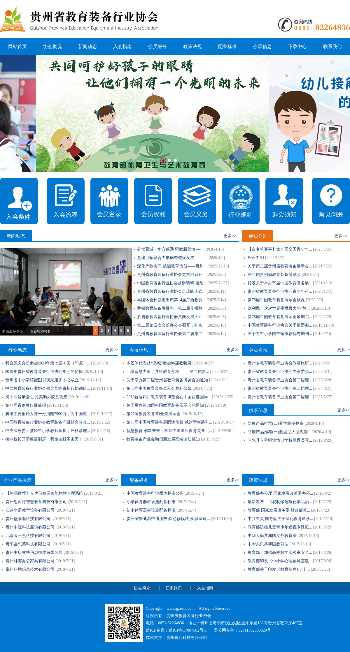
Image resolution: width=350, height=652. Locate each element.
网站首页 (17, 46)
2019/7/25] (323, 502)
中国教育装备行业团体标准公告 (155, 493)
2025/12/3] (217, 274)
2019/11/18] (102, 388)
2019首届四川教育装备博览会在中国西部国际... (168, 397)
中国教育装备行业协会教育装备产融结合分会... (47, 422)
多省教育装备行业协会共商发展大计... (171, 317)
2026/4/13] (215, 249)
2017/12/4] (187, 502)
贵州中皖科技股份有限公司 (30, 527)
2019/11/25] (223, 397)
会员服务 (157, 46)
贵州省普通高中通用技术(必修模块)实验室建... (168, 519)
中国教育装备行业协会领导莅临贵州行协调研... (47, 388)
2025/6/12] (217, 334)
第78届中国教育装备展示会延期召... (280, 317)
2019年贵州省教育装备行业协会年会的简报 (44, 371)
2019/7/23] (321, 510)
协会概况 (52, 46)
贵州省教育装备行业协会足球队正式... (171, 291)
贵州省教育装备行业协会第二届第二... (171, 334)
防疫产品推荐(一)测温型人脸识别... (279, 432)
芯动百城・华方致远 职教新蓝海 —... (170, 249)
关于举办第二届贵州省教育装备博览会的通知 (167, 380)
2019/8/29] (323, 440)
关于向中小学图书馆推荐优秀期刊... (280, 334)
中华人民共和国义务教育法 (272, 535)
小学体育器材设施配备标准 (151, 502)
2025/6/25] (323, 249)
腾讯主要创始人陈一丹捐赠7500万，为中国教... (47, 414)
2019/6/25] (323, 527)
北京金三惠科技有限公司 (28, 535)
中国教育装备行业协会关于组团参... (280, 325)
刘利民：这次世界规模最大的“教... (279, 308)
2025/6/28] (217, 317)
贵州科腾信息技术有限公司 (30, 569)
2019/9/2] (323, 493)
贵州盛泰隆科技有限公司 (28, 519)
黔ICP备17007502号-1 (188, 630)
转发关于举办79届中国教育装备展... (280, 283)
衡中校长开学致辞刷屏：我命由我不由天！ (44, 439)
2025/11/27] (219, 283)
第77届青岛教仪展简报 (25, 405)
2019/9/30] (223, 431)
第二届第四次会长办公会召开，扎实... (171, 325)
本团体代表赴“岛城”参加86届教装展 (158, 363)
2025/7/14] (217, 300)
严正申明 (256, 257)
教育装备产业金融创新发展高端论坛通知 (163, 439)
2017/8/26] (323, 552)
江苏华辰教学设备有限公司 (30, 510)
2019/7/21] (78, 502)
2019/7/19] (324, 519)
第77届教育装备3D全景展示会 (153, 414)
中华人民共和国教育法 (268, 544)
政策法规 (192, 46)
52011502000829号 (254, 630)
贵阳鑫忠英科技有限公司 (28, 544)
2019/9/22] (101, 422)
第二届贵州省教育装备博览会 (274, 274)
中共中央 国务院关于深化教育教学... (280, 519)
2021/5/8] (311, 274)
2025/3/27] (323, 388)
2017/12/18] (309, 535)
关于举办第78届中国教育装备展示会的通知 (165, 405)
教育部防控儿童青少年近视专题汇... (280, 527)
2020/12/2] (323, 291)
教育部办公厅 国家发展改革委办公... (280, 493)
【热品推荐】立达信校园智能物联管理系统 (44, 493)
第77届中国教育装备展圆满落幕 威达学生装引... (169, 422)
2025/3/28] (323, 380)
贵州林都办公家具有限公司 (30, 561)
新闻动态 (87, 46)
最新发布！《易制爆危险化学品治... (280, 502)
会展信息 (262, 46)
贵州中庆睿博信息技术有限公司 (34, 552)
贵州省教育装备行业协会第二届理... (280, 380)
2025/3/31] (323, 371)
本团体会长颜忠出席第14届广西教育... (171, 300)
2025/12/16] (219, 266)
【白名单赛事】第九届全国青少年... (280, 249)
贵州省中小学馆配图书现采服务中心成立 (42, 380)
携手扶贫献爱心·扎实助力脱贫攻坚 (36, 397)
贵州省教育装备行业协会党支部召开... (171, 274)
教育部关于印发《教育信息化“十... (279, 569)
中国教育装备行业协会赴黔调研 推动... (171, 283)
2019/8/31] (94, 439)
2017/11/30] (222, 519)
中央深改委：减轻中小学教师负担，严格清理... (47, 431)
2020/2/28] (323, 317)
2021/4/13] (323, 283)
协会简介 (142, 588)
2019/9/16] (323, 334)
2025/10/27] (204, 363)
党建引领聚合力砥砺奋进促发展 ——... (171, 257)
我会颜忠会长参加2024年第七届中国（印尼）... (47, 363)
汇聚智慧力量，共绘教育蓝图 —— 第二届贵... (167, 371)
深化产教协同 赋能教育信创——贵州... (171, 266)
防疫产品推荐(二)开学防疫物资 (275, 423)
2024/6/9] (100, 363)
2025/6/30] (217, 308)
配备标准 (227, 46)
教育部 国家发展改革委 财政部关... (279, 510)
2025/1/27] (275, 257)
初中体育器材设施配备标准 (151, 510)
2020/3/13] (321, 308)
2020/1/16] (94, 371)
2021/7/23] (323, 266)
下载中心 (297, 46)
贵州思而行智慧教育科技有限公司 (36, 502)
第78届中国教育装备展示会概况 (276, 300)
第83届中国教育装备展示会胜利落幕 (159, 388)
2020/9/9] (315, 300)
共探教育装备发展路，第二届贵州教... (171, 308)
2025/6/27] (220, 371)
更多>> (229, 236)
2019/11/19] (324, 325)
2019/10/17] (102, 414)
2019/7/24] (195, 493)
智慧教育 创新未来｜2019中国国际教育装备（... (169, 431)
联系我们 (332, 46)
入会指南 (122, 46)
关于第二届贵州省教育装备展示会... (280, 266)
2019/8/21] (94, 493)
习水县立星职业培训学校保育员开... (280, 440)
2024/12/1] (219, 380)
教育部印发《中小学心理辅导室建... (280, 561)
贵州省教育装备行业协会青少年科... (280, 291)
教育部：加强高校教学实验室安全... (280, 552)
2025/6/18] (217, 325)
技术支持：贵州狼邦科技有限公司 (176, 637)
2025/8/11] (217, 291)
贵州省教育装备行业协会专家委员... (280, 371)
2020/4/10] (315, 423)
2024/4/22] (203, 388)
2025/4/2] (322, 363)
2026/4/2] (217, 257)
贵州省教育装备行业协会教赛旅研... (280, 363)
